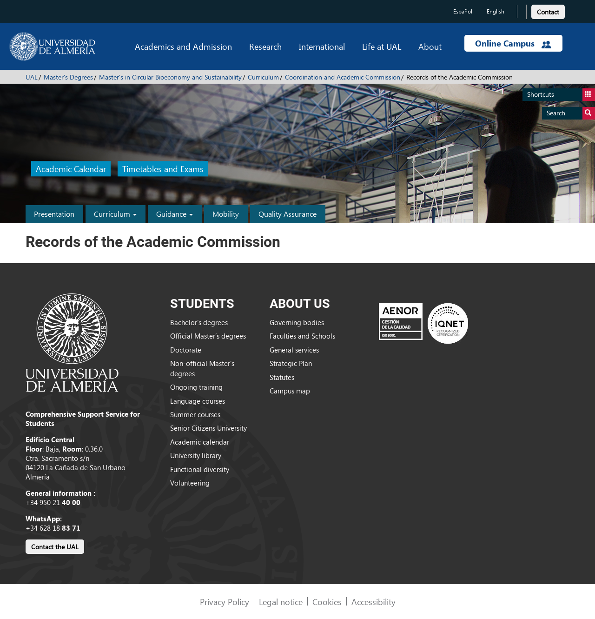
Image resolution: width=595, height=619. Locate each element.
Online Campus (513, 43)
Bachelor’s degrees (199, 322)
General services (294, 349)
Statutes (282, 377)
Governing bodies (297, 322)
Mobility (225, 214)
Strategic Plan (291, 363)
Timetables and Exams (163, 169)
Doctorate (185, 349)
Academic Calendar (71, 169)
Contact (548, 11)
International (322, 46)
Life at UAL (381, 46)
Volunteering (190, 482)
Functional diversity (199, 469)
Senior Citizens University (208, 428)
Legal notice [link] (281, 601)
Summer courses (195, 414)
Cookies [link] (327, 601)
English (495, 11)
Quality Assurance (287, 214)
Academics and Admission (183, 46)
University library (195, 455)
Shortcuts (561, 94)
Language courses (197, 401)
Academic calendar (199, 441)
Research (265, 46)
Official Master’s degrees (208, 335)
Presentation (54, 214)
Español (462, 11)
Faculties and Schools (302, 335)
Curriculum (263, 77)
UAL (32, 77)
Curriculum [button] (115, 214)
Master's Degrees (68, 77)
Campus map (290, 390)
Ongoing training (196, 387)
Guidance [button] (174, 214)
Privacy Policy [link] (224, 601)
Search (571, 113)
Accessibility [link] (373, 601)
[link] (548, 10)
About (430, 46)
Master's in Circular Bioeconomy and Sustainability (170, 77)
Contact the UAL (55, 546)
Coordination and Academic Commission (342, 77)
